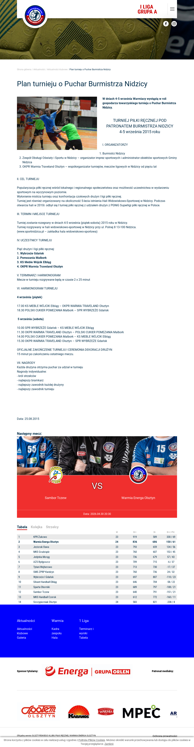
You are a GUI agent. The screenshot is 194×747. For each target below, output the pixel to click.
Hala (55, 637)
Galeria (21, 637)
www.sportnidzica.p (30, 231)
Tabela (83, 637)
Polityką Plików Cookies (91, 740)
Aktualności (39, 69)
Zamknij (108, 743)
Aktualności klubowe (57, 69)
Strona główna (24, 69)
